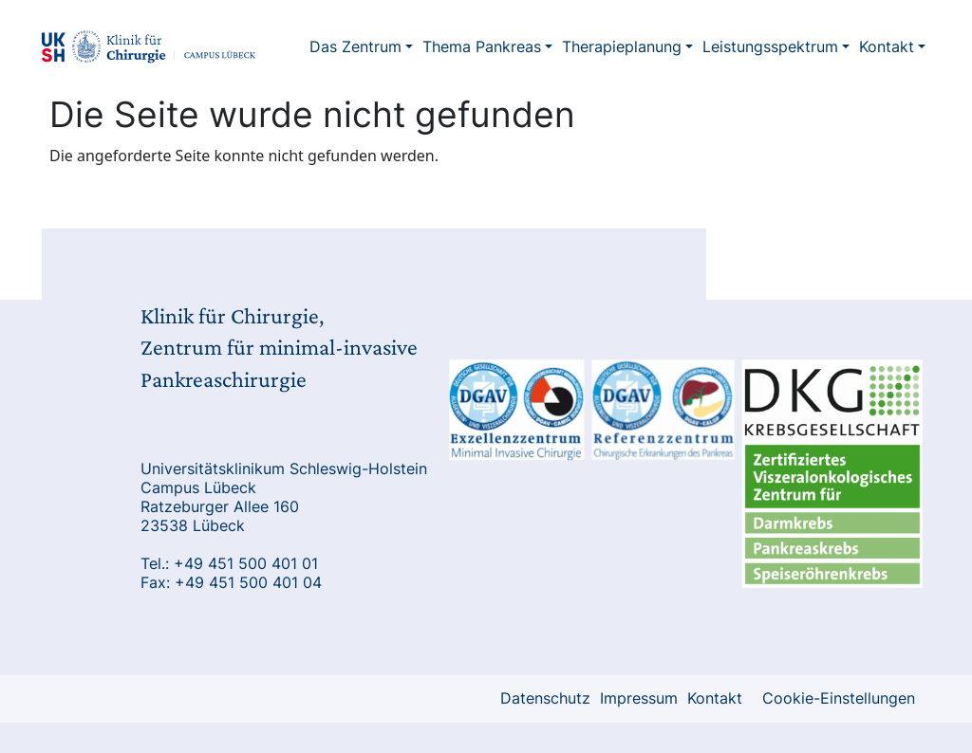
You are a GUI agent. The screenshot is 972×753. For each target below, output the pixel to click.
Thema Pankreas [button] (481, 46)
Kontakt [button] (886, 46)
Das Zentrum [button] (355, 46)
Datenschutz (545, 698)
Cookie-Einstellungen (838, 698)
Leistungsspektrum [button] (770, 46)
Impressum (639, 698)
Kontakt (714, 698)
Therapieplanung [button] (622, 46)
